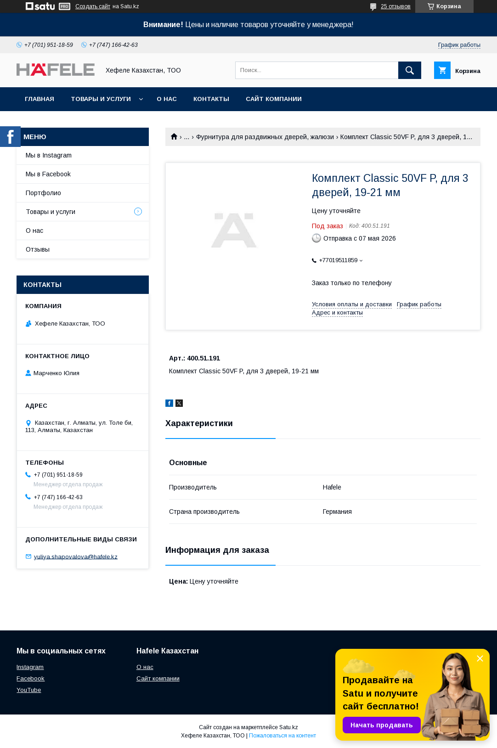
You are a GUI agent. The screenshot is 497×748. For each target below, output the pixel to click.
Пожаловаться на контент (282, 735)
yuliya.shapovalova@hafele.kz (76, 556)
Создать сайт (92, 6)
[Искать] (409, 70)
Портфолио (43, 193)
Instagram (30, 667)
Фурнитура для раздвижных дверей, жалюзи (265, 137)
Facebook (31, 678)
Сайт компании (274, 99)
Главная (39, 99)
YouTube (29, 689)
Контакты (211, 99)
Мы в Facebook (48, 174)
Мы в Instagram (49, 155)
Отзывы (38, 249)
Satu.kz (288, 727)
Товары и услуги (101, 99)
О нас (167, 99)
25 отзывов (396, 6)
